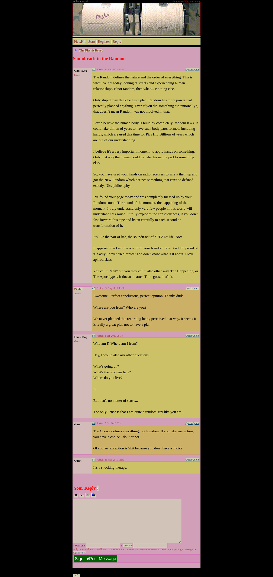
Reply (117, 42)
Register (104, 42)
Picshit (78, 289)
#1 (93, 69)
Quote (189, 69)
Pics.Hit (80, 42)
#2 (93, 288)
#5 (93, 459)
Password (127, 545)
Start (91, 42)
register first (79, 552)
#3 (93, 335)
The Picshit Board (91, 50)
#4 (93, 423)
